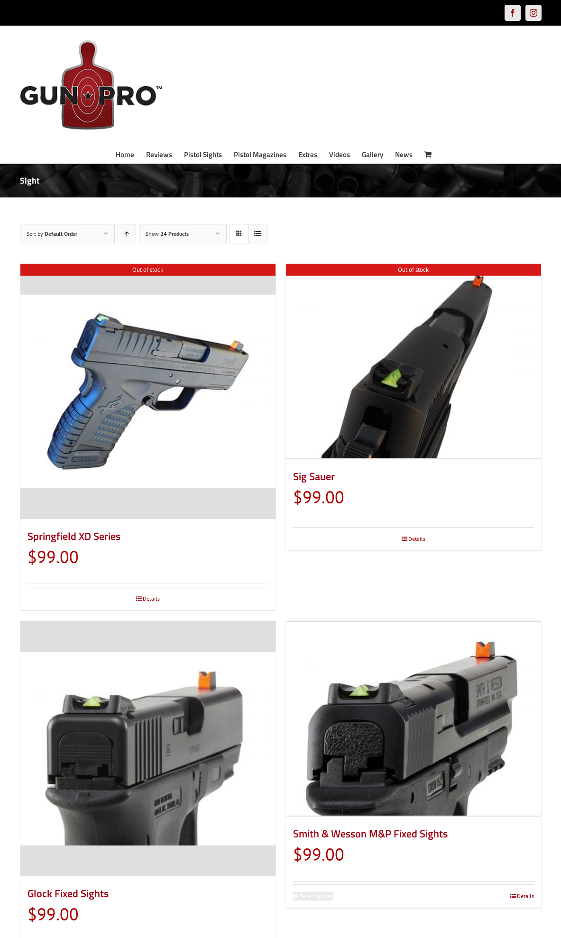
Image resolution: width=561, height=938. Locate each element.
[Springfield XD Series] (148, 391)
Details (151, 598)
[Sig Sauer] (413, 361)
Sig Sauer (314, 475)
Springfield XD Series (74, 536)
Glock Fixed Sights (68, 893)
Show (167, 233)
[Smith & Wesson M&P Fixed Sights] (413, 718)
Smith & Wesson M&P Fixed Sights (370, 832)
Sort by (52, 233)
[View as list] (257, 233)
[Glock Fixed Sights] (148, 748)
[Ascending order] (127, 233)
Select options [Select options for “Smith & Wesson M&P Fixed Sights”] (316, 894)
